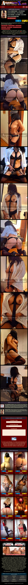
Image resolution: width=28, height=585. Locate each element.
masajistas (12, 559)
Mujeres (14, 580)
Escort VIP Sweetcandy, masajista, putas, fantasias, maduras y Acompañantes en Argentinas (14, 0)
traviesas (16, 559)
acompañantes (4, 559)
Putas (5, 578)
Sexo (14, 578)
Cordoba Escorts (22, 580)
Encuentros (22, 578)
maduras (20, 559)
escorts (22, 558)
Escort (5, 580)
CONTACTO (14, 582)
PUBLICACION (6, 582)
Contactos (22, 577)
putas (9, 559)
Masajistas (6, 577)
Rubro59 (14, 577)
